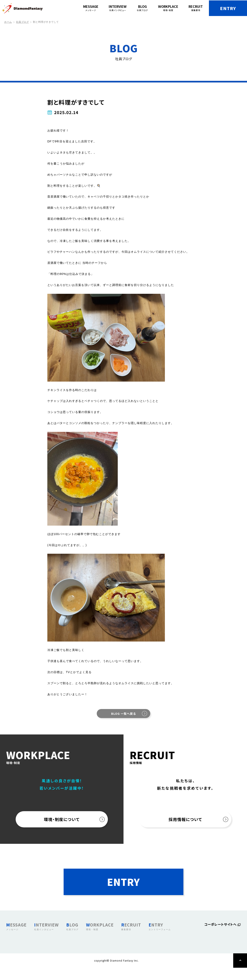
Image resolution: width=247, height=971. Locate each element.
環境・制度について (62, 820)
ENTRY (226, 8)
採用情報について (185, 820)
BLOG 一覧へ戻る (123, 713)
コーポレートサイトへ (220, 928)
